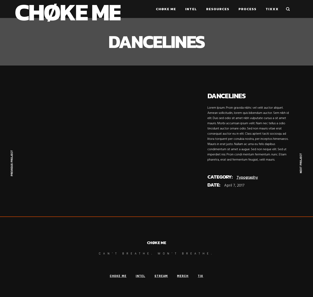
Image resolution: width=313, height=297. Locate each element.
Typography (247, 177)
